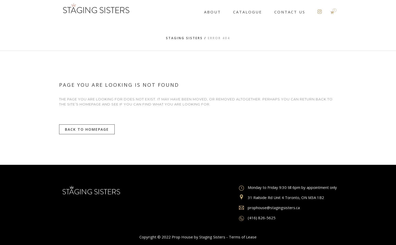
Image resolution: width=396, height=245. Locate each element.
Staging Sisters (184, 38)
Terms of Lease (243, 236)
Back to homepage (87, 129)
